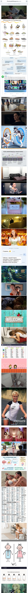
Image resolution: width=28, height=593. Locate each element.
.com (14, 1)
